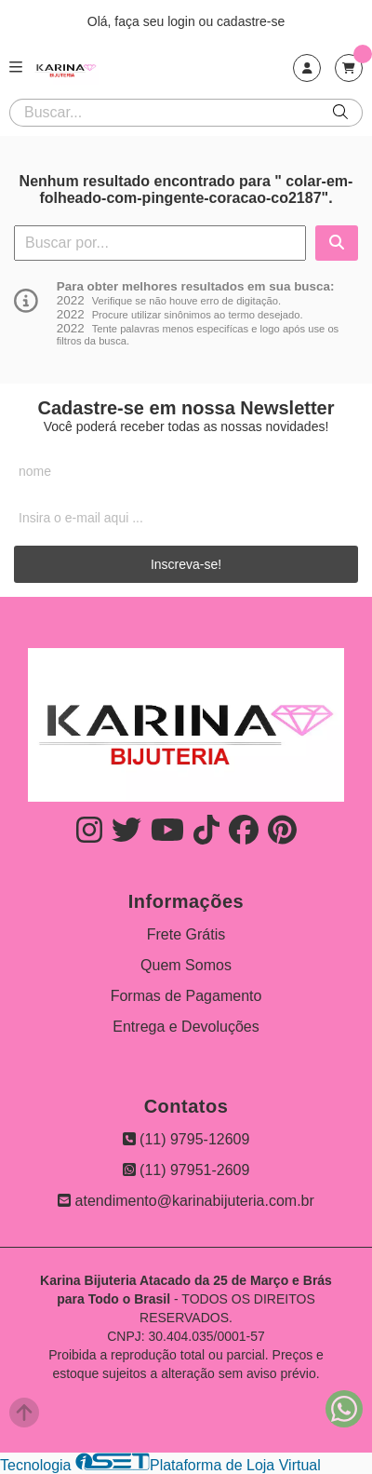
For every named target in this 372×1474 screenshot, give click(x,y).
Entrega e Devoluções (186, 1027)
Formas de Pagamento (186, 996)
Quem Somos (186, 965)
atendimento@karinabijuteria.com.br (186, 1201)
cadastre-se (251, 21)
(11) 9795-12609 (186, 1139)
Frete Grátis (186, 934)
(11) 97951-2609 (186, 1170)
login (182, 21)
